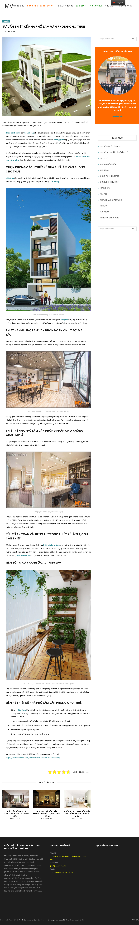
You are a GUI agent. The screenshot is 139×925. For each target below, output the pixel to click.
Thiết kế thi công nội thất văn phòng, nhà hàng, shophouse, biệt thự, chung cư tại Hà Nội (51, 920)
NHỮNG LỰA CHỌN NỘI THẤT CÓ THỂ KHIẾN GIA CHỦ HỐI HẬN (77, 813)
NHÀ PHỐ (103, 194)
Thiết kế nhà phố (13, 133)
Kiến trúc (10, 178)
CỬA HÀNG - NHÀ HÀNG (109, 182)
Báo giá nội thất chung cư (110, 146)
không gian (59, 139)
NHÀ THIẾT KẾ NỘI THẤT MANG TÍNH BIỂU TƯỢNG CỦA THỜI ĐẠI (46, 813)
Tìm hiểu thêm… (117, 116)
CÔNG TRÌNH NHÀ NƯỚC (109, 176)
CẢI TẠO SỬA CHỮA (108, 164)
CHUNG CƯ (104, 170)
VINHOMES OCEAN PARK (109, 218)
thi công (55, 181)
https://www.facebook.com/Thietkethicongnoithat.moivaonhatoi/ (33, 757)
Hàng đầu (134, 920)
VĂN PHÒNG (105, 212)
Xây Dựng (22, 710)
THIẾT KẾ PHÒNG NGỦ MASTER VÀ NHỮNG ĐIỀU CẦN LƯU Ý (16, 813)
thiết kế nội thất (23, 555)
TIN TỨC (6, 21)
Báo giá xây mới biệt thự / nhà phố (114, 152)
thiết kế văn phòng (51, 545)
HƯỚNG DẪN (105, 188)
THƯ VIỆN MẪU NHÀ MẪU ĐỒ (111, 200)
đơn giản (64, 320)
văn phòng (29, 133)
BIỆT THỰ (103, 158)
